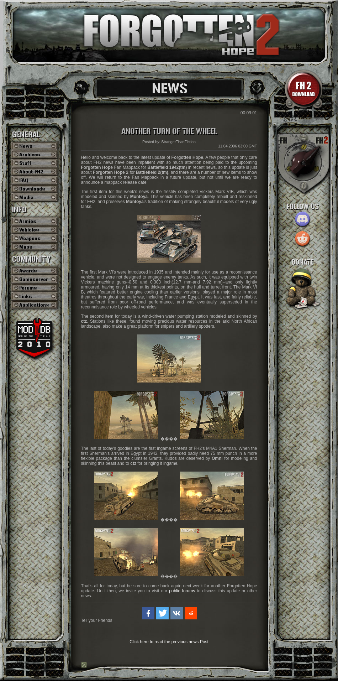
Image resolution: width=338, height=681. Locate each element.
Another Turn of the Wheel (169, 131)
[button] (148, 613)
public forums (182, 590)
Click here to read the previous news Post (169, 641)
